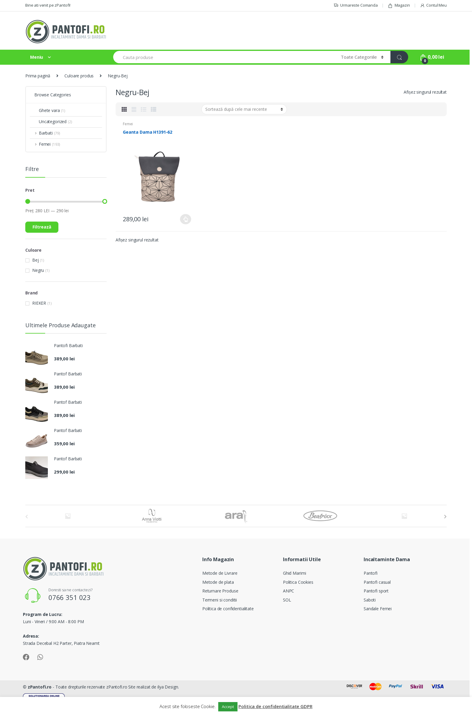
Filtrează (42, 227)
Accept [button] (228, 706)
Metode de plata (218, 582)
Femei (128, 123)
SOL (287, 600)
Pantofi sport (376, 591)
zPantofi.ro (39, 687)
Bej (35, 260)
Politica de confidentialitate (228, 608)
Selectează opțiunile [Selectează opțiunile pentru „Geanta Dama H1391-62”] (185, 219)
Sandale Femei (378, 608)
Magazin (399, 5)
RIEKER (39, 303)
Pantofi (370, 573)
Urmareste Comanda (356, 5)
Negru (38, 270)
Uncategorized (51, 121)
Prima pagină (37, 76)
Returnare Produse (220, 591)
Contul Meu (433, 5)
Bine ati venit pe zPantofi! (47, 5)
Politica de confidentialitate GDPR (275, 706)
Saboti (370, 600)
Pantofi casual (377, 582)
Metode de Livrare (220, 573)
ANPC (288, 591)
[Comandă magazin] (244, 109)
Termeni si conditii (219, 600)
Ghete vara (47, 110)
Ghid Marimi (294, 573)
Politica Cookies (298, 582)
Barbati (45, 133)
